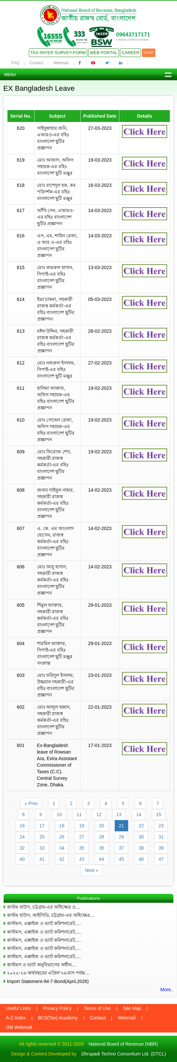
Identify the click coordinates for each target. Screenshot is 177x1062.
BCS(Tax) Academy (58, 1017)
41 (42, 859)
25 (42, 836)
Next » (91, 870)
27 (81, 836)
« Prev (31, 803)
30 (141, 836)
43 (81, 859)
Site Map (132, 1008)
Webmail (60, 63)
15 (158, 814)
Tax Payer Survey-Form (58, 52)
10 (59, 814)
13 (119, 814)
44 (101, 859)
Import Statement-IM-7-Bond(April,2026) (48, 981)
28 (101, 836)
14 (138, 814)
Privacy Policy (57, 1008)
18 (62, 825)
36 (101, 848)
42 (62, 859)
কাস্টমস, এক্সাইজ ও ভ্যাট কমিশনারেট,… (44, 923)
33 (42, 848)
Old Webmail (19, 1027)
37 (121, 848)
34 (62, 848)
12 (99, 814)
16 (22, 825)
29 (121, 836)
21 (121, 825)
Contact (36, 63)
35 (81, 848)
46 (141, 859)
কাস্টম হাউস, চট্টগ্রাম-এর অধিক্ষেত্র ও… (43, 907)
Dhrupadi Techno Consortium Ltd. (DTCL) (123, 1053)
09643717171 (133, 34)
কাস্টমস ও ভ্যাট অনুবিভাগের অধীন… (41, 964)
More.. (166, 989)
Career (130, 52)
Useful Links (18, 1008)
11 (79, 814)
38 (141, 848)
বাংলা (149, 52)
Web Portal (103, 52)
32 (22, 848)
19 (81, 825)
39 (161, 848)
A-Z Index (16, 1017)
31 (161, 836)
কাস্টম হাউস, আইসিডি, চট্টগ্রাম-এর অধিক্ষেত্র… (50, 915)
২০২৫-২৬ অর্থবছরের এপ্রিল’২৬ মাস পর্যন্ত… (48, 972)
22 (141, 825)
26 (62, 836)
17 (42, 825)
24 (22, 836)
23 (161, 825)
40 (22, 859)
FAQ (15, 63)
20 (101, 825)
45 (121, 859)
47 (161, 859)
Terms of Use (97, 1008)
